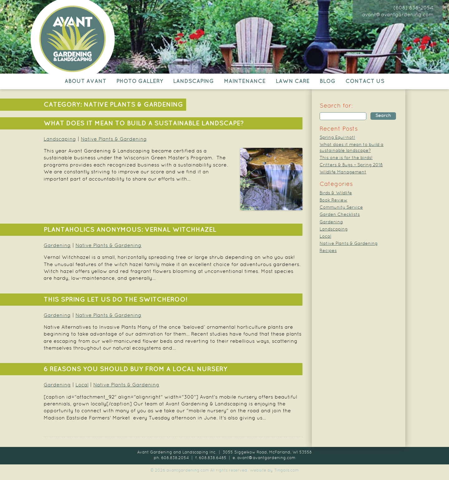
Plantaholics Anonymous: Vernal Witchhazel (130, 230)
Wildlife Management (343, 172)
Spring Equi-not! (337, 138)
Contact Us (364, 81)
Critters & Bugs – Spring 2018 (351, 165)
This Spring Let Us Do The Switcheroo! (115, 300)
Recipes (328, 251)
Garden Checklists (340, 215)
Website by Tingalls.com (274, 471)
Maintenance (245, 81)
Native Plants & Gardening (114, 139)
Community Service (341, 208)
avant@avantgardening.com (397, 15)
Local (82, 385)
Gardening (57, 246)
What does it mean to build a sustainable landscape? (144, 123)
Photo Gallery (139, 81)
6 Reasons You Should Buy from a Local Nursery (135, 369)
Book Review (333, 200)
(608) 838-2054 (413, 8)
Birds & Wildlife (336, 193)
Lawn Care (293, 81)
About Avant (85, 81)
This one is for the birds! (346, 158)
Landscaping (193, 81)
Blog (328, 81)
